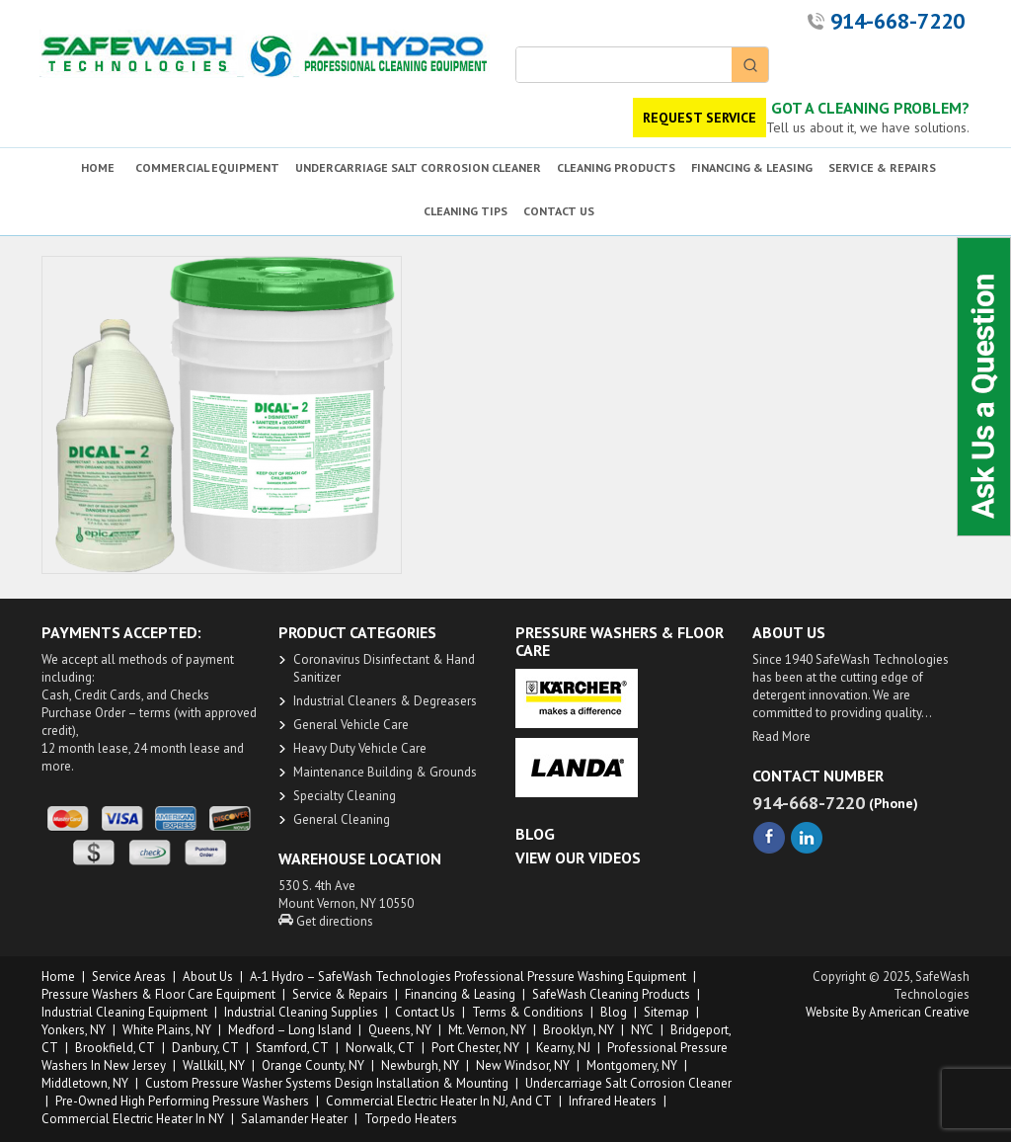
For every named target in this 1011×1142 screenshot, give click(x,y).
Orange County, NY (313, 1065)
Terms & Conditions (527, 1012)
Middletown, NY (84, 1083)
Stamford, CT (292, 1047)
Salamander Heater (294, 1118)
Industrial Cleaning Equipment (124, 1012)
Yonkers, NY (73, 1029)
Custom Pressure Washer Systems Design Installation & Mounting (326, 1083)
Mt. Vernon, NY (487, 1029)
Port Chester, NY (475, 1047)
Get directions (325, 921)
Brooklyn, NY (578, 1029)
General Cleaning (341, 819)
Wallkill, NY (214, 1065)
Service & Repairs (340, 994)
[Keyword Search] (624, 64)
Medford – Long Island (289, 1029)
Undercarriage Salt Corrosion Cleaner (628, 1083)
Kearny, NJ (563, 1047)
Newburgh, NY (420, 1065)
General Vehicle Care (351, 724)
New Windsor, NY (523, 1065)
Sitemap (666, 1012)
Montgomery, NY (631, 1065)
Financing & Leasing (460, 994)
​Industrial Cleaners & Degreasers (385, 701)
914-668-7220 (897, 21)
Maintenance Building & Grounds (385, 772)
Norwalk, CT (380, 1047)
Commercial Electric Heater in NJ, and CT (439, 1101)
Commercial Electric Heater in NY (132, 1118)
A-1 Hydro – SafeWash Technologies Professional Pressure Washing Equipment (468, 976)
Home (58, 976)
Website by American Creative (888, 1012)
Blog (613, 1012)
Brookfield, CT (115, 1047)
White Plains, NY (166, 1029)
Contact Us (425, 1012)
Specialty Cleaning (344, 795)
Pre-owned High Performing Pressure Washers (182, 1101)
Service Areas (129, 976)
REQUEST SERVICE (699, 117)
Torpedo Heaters (410, 1118)
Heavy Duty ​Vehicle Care (360, 748)
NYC (642, 1029)
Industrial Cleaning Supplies (301, 1012)
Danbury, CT (205, 1047)
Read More (781, 736)
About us (208, 976)
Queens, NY (399, 1029)
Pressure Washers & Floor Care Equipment (158, 994)
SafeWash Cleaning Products (611, 994)
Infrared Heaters (613, 1101)
